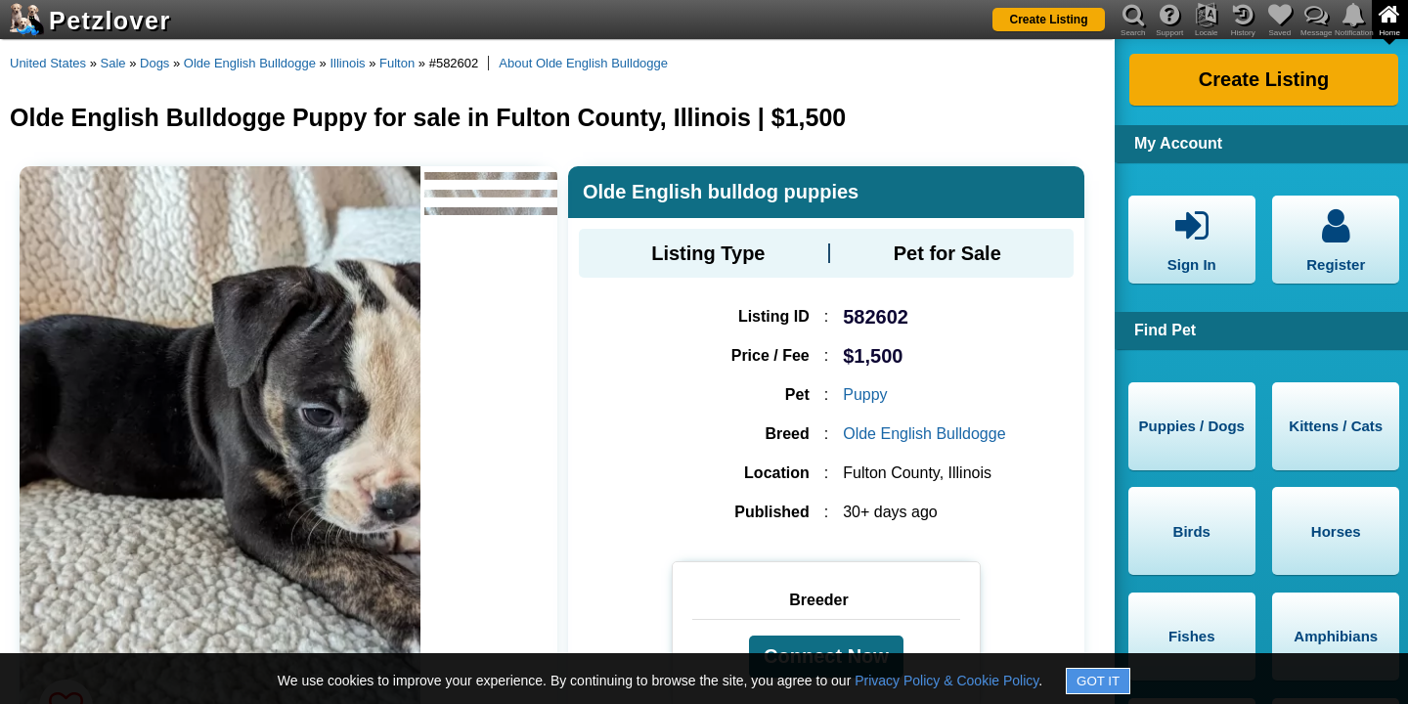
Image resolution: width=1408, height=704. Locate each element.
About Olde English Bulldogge (583, 63)
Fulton (397, 63)
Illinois (347, 63)
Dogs (154, 63)
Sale (113, 63)
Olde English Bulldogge (250, 63)
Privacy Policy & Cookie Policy (946, 680)
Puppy (865, 394)
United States (48, 63)
